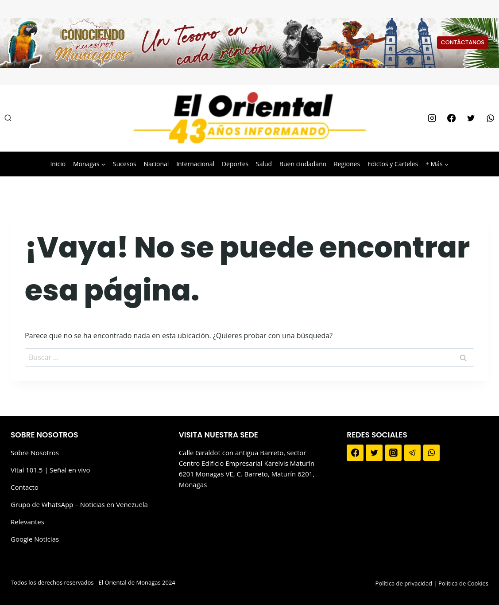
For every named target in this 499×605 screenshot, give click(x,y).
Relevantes (27, 521)
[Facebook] (451, 118)
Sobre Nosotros (35, 452)
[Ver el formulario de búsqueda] (8, 118)
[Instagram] (431, 118)
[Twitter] (470, 118)
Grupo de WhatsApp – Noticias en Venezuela (79, 504)
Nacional (156, 164)
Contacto (25, 487)
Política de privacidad (403, 583)
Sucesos (124, 164)
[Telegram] (412, 453)
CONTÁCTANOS (462, 42)
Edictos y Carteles (392, 164)
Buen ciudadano (302, 164)
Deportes (235, 164)
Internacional (195, 164)
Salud (264, 164)
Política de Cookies (463, 583)
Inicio (58, 164)
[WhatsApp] (490, 118)
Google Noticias (35, 539)
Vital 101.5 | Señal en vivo (50, 469)
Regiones (347, 164)
